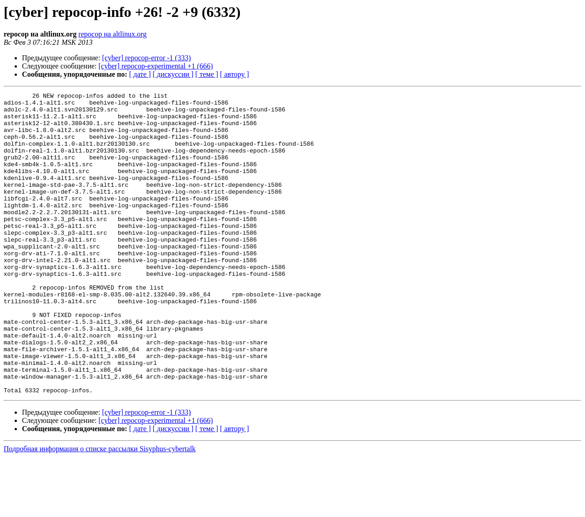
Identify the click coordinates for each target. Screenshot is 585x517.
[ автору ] (234, 74)
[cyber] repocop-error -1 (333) (146, 58)
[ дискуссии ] (173, 74)
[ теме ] (206, 74)
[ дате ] (140, 74)
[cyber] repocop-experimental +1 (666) (156, 66)
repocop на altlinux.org (113, 34)
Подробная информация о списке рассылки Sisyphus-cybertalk (100, 509)
